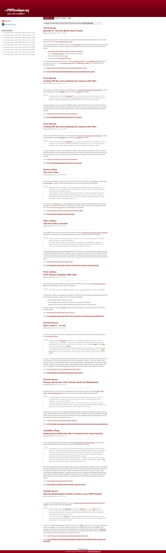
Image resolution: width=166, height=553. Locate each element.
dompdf (55, 113)
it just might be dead (52, 336)
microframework (54, 210)
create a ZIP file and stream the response (90, 90)
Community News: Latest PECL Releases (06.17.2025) (19, 32)
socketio (49, 535)
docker (49, 420)
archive (63, 113)
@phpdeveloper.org (9, 24)
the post (56, 204)
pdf (58, 113)
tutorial (49, 113)
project (65, 210)
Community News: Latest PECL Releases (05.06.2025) (19, 49)
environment (73, 420)
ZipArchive (79, 92)
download (74, 113)
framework (66, 369)
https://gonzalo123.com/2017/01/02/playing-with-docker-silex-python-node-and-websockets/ (77, 424)
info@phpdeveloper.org (94, 551)
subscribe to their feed (67, 63)
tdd (48, 261)
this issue (60, 207)
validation (51, 312)
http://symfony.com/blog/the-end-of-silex (61, 214)
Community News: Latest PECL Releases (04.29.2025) (19, 52)
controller (66, 261)
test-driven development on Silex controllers (94, 232)
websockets (63, 420)
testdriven (51, 261)
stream (70, 113)
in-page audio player (79, 61)
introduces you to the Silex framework (84, 442)
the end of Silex (47, 183)
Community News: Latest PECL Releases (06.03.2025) (19, 37)
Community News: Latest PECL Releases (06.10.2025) (19, 35)
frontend (63, 535)
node (58, 420)
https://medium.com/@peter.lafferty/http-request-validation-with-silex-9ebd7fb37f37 (75, 316)
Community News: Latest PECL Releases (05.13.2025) (19, 47)
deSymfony (63, 340)
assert (66, 312)
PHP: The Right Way (87, 23)
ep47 (54, 68)
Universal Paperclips (65, 58)
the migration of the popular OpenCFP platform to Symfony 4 (65, 51)
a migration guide (58, 53)
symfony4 (69, 210)
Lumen (66, 366)
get (71, 312)
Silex (94, 509)
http (48, 312)
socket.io (82, 509)
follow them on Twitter (83, 63)
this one (95, 181)
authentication (73, 535)
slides (95, 344)
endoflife (81, 210)
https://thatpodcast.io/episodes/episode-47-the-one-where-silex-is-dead (71, 71)
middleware (102, 529)
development (57, 261)
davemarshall (73, 68)
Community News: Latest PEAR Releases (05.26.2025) (19, 42)
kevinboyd (79, 68)
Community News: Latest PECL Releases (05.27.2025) (19, 40)
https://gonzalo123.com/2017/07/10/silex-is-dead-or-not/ (65, 373)
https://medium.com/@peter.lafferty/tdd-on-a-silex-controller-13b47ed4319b (73, 265)
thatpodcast (50, 68)
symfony (85, 68)
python (55, 420)
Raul (103, 344)
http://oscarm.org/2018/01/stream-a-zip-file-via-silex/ (64, 117)
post (73, 312)
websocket (54, 535)
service (63, 312)
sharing (68, 535)
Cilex (66, 56)
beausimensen (66, 68)
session (79, 535)
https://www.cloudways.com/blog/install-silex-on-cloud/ (66, 484)
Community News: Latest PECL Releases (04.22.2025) (19, 54)
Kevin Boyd (77, 44)
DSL (104, 459)
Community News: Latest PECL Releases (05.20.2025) (19, 45)
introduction (53, 481)
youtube (68, 346)
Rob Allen (69, 96)
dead (60, 68)
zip (60, 113)
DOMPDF (62, 92)
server (59, 535)
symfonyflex (75, 210)
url (69, 312)
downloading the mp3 (94, 61)
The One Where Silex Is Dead (63, 41)
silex (57, 68)
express (66, 516)
